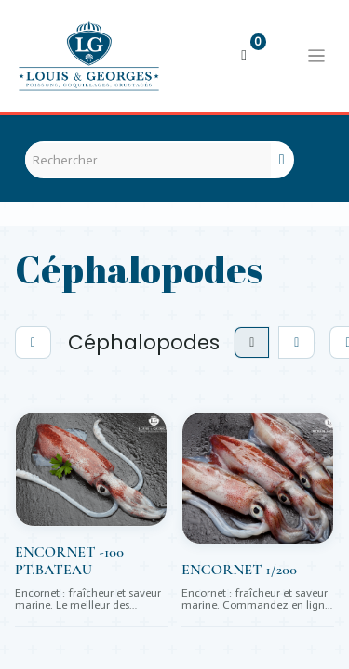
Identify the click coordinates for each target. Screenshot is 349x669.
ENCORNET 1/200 (239, 570)
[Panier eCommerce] (243, 55)
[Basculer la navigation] (316, 55)
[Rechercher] (282, 159)
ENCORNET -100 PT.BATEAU (69, 561)
